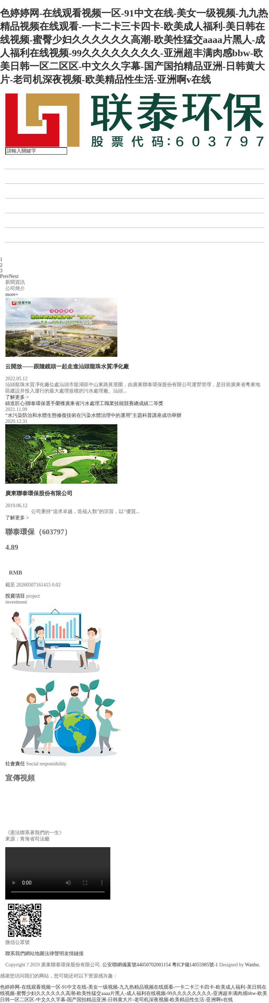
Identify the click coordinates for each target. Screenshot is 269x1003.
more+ (11, 294)
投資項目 (20, 191)
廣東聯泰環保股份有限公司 (39, 493)
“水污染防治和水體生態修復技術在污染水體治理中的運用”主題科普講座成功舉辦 (93, 415)
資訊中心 (20, 206)
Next (14, 276)
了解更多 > (17, 397)
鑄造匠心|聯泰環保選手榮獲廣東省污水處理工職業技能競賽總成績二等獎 (84, 403)
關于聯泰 (20, 176)
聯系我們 (20, 250)
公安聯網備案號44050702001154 (136, 964)
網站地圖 (34, 953)
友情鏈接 (74, 953)
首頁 (14, 162)
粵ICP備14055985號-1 (195, 964)
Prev (4, 276)
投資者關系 (23, 220)
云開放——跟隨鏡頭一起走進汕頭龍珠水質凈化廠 (67, 366)
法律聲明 (54, 953)
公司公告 (20, 235)
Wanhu (251, 964)
